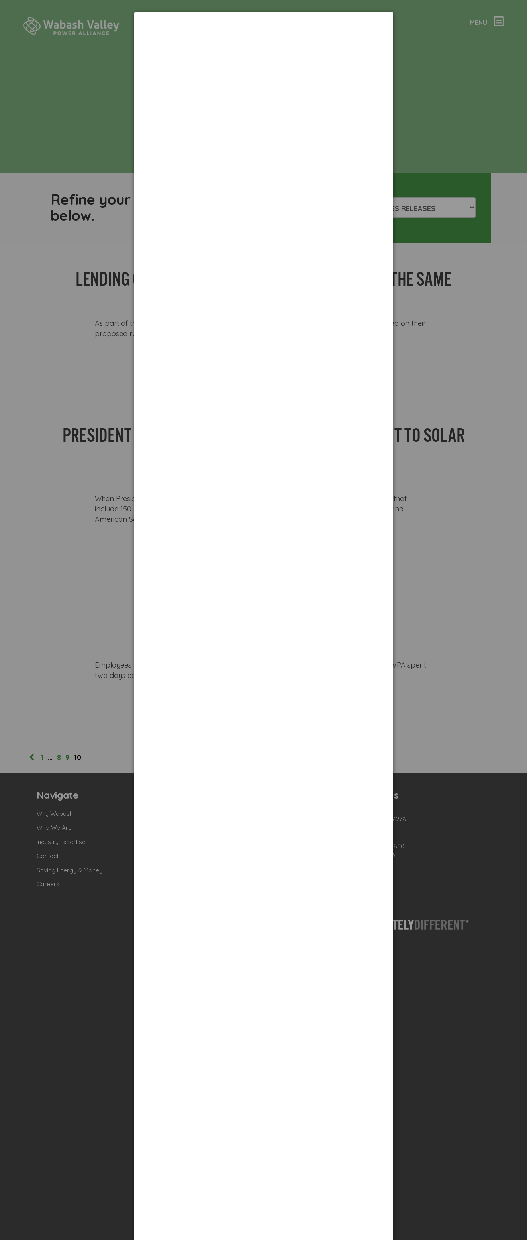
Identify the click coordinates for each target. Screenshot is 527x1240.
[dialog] (263, 42)
